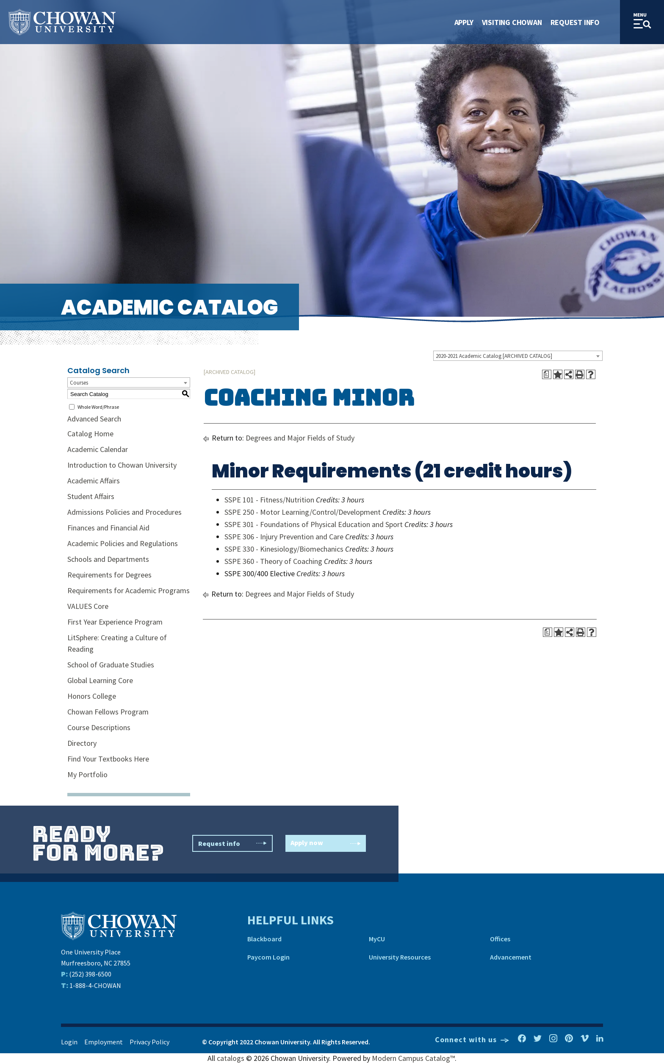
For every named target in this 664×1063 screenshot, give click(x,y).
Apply (463, 22)
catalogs (230, 1058)
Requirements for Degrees (109, 575)
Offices (500, 939)
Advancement (510, 957)
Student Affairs (90, 496)
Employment (103, 1042)
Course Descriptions (98, 727)
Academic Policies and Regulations (122, 543)
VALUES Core (87, 606)
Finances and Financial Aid (108, 528)
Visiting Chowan (512, 22)
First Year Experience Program (115, 622)
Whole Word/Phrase (98, 407)
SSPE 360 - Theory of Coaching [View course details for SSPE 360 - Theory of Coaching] (273, 561)
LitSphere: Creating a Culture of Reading (117, 643)
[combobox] (518, 356)
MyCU (377, 939)
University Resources (400, 957)
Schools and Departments (108, 559)
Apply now (325, 843)
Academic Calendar (97, 449)
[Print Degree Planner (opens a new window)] (546, 374)
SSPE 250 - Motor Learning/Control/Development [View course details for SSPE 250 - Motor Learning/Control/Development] (302, 512)
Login (69, 1042)
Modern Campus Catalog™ (413, 1058)
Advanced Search (94, 419)
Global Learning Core (100, 680)
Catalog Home (90, 433)
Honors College (91, 696)
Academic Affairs (93, 480)
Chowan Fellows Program (108, 712)
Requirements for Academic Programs (128, 590)
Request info (232, 843)
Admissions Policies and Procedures (124, 512)
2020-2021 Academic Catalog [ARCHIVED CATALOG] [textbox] (494, 356)
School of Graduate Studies (110, 665)
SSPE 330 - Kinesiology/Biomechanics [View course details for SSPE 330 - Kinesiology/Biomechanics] (283, 549)
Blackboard (264, 939)
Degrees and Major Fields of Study (300, 438)
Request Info (575, 22)
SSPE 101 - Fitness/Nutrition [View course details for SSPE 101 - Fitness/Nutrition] (269, 500)
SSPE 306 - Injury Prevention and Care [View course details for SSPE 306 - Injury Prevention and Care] (283, 536)
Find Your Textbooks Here (108, 759)
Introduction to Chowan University (122, 465)
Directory (82, 743)
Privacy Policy (149, 1042)
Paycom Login (268, 957)
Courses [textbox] (79, 382)
